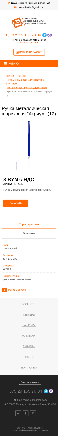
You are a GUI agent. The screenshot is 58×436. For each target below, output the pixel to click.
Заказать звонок (29, 42)
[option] (29, 140)
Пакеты (29, 357)
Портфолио (29, 367)
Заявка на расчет (29, 52)
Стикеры (29, 314)
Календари (29, 336)
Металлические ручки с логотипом (27, 87)
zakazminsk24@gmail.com (30, 7)
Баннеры (29, 346)
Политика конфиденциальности (24, 430)
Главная (9, 75)
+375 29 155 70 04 (25, 35)
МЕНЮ (14, 63)
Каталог (22, 75)
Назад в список (14, 289)
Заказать (16, 203)
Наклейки (29, 325)
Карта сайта (44, 430)
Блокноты (29, 304)
